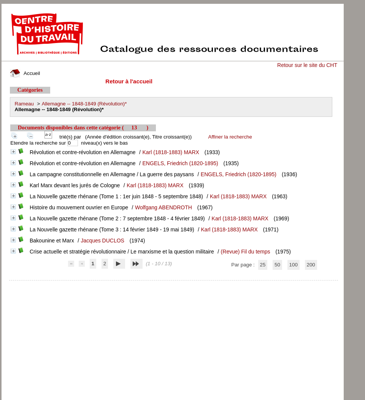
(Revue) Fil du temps (245, 252)
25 (263, 265)
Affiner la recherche (230, 137)
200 (311, 265)
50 (277, 265)
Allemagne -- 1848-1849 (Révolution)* (84, 104)
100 (293, 265)
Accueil (25, 73)
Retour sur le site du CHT (307, 65)
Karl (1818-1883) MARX (170, 152)
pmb (173, 285)
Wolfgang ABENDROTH (163, 207)
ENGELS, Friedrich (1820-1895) (180, 163)
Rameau (24, 104)
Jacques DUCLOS (102, 240)
